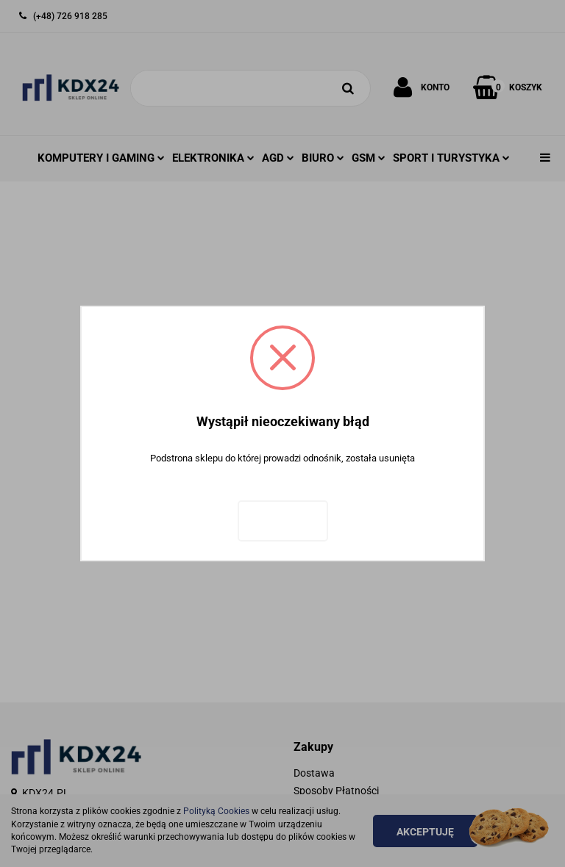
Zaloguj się (283, 521)
